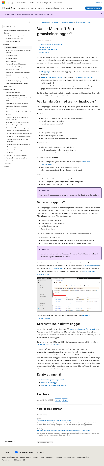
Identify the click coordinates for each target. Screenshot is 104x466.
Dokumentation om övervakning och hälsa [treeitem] (17, 30)
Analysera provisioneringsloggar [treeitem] (15, 95)
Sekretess (49, 457)
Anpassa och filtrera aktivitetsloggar (53, 385)
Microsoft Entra (56, 22)
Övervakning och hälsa (83, 22)
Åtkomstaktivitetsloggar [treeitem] (13, 92)
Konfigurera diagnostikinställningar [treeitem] (18, 130)
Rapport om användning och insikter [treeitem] (17, 84)
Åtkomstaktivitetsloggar (49, 382)
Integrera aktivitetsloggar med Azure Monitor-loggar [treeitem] (18, 146)
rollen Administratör (92, 265)
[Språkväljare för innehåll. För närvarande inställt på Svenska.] (6, 452)
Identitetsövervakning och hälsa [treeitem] (15, 36)
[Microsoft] (3, 2)
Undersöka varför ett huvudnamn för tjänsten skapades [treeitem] (17, 118)
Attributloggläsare (55, 268)
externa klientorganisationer (83, 77)
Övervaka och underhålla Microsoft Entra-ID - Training (54, 420)
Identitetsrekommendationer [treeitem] (14, 39)
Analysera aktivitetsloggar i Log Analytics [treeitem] (16, 151)
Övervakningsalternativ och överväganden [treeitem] (19, 78)
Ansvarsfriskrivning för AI (10, 457)
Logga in (99, 3)
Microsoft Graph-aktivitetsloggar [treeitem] (16, 64)
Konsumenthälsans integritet (65, 457)
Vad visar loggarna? (45, 47)
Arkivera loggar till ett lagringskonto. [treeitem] (17, 103)
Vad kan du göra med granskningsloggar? (51, 44)
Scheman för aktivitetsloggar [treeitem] (14, 67)
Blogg (35, 457)
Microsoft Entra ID (68, 22)
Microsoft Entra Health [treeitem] (13, 70)
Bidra (42, 457)
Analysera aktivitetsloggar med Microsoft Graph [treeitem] (18, 99)
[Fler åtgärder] (100, 22)
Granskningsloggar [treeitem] (11, 47)
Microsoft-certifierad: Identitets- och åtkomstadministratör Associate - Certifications (63, 430)
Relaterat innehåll (44, 52)
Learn (38, 22)
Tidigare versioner (25, 457)
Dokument (46, 22)
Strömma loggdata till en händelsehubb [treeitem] (19, 133)
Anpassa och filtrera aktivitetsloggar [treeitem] (17, 106)
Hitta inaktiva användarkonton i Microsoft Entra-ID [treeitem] (18, 113)
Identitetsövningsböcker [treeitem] (13, 41)
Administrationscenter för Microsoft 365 (84, 329)
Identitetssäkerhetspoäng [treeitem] (13, 81)
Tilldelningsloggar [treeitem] (11, 61)
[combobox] (17, 26)
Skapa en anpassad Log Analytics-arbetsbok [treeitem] (17, 140)
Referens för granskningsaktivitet (52, 380)
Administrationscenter (93, 8)
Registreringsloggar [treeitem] (11, 58)
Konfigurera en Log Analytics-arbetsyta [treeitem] (19, 136)
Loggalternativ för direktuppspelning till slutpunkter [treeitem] (18, 74)
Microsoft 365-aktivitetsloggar (48, 50)
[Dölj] (29, 22)
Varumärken (6, 460)
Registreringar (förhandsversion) (53, 77)
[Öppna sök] (93, 3)
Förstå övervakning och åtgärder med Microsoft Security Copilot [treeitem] (17, 123)
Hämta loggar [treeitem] (10, 109)
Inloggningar (45, 72)
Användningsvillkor (83, 457)
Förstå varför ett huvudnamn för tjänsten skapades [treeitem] (18, 51)
